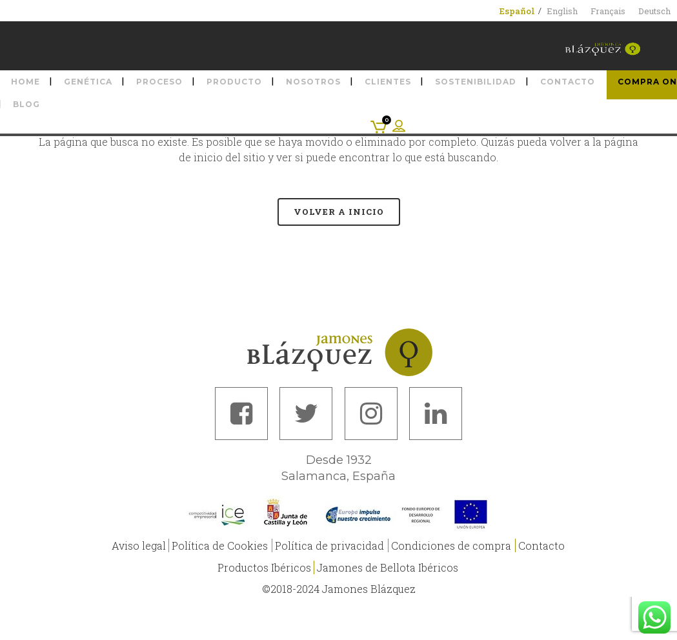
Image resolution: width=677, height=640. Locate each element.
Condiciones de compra (451, 545)
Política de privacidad (329, 545)
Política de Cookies (220, 545)
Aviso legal (139, 545)
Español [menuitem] (517, 11)
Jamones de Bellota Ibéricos (387, 567)
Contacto (541, 545)
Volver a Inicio (339, 211)
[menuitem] (517, 10)
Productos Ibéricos (264, 567)
